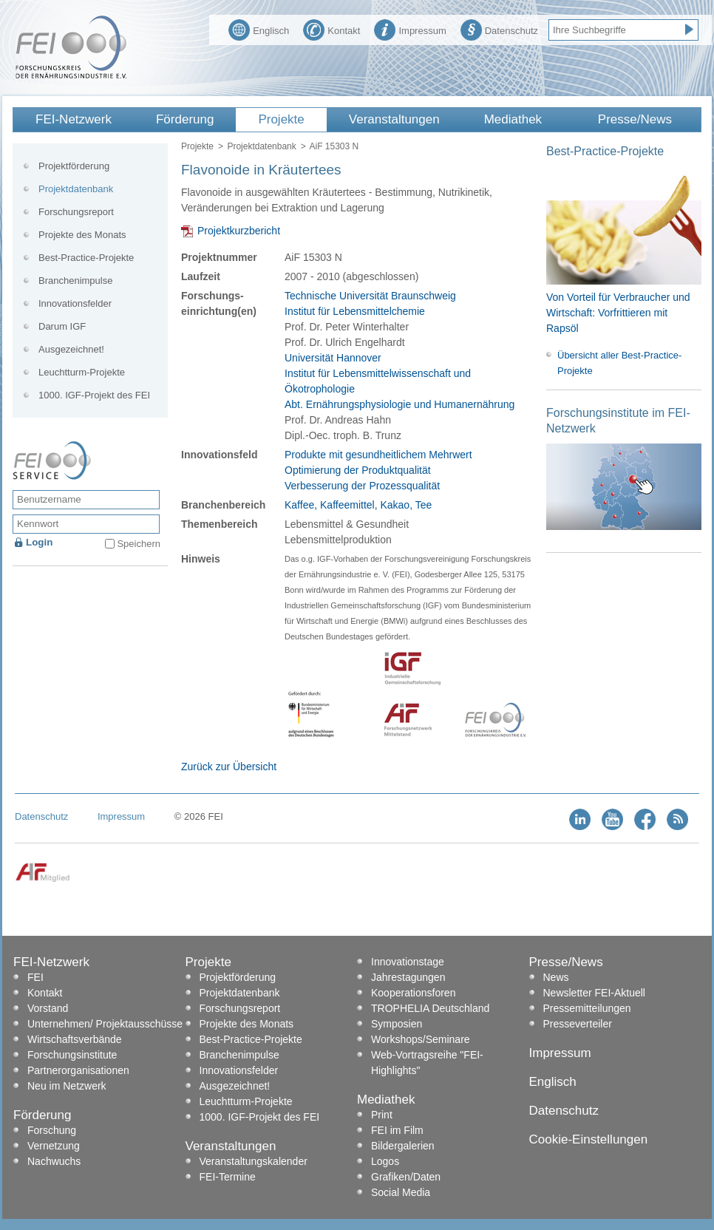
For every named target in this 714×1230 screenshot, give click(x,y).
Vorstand (47, 1008)
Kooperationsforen (413, 993)
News (556, 977)
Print (381, 1115)
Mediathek (513, 119)
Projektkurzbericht (238, 231)
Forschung (51, 1130)
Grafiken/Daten (406, 1177)
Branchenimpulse (75, 280)
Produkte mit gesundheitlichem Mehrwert (378, 455)
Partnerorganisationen (78, 1070)
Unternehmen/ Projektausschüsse (105, 1024)
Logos (385, 1161)
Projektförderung (73, 165)
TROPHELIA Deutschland (430, 1008)
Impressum (410, 28)
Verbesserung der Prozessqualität (362, 486)
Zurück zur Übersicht (228, 766)
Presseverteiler (577, 1024)
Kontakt (331, 28)
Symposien (396, 1024)
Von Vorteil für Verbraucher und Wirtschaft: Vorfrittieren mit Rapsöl (618, 312)
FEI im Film (397, 1130)
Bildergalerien (403, 1146)
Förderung (185, 119)
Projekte (281, 119)
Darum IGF (62, 326)
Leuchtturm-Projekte (81, 372)
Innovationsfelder (75, 303)
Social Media (400, 1192)
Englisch (258, 28)
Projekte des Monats (82, 234)
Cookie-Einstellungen (588, 1139)
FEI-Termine (228, 1177)
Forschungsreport (76, 211)
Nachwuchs (54, 1161)
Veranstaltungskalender (253, 1161)
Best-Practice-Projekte (86, 257)
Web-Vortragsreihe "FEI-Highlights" (427, 1062)
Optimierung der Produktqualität (358, 470)
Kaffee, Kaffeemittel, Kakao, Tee (358, 505)
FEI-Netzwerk (73, 119)
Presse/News (635, 119)
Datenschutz (499, 28)
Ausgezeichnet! (71, 349)
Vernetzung (53, 1146)
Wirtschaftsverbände (74, 1039)
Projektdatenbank (261, 146)
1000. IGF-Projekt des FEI (94, 395)
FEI (35, 977)
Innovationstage (407, 962)
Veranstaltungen (394, 119)
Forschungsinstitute (72, 1055)
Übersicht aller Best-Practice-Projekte (619, 363)
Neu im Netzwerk (66, 1086)
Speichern (138, 543)
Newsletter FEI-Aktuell (594, 993)
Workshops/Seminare (420, 1039)
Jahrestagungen (408, 977)
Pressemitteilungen (587, 1008)
